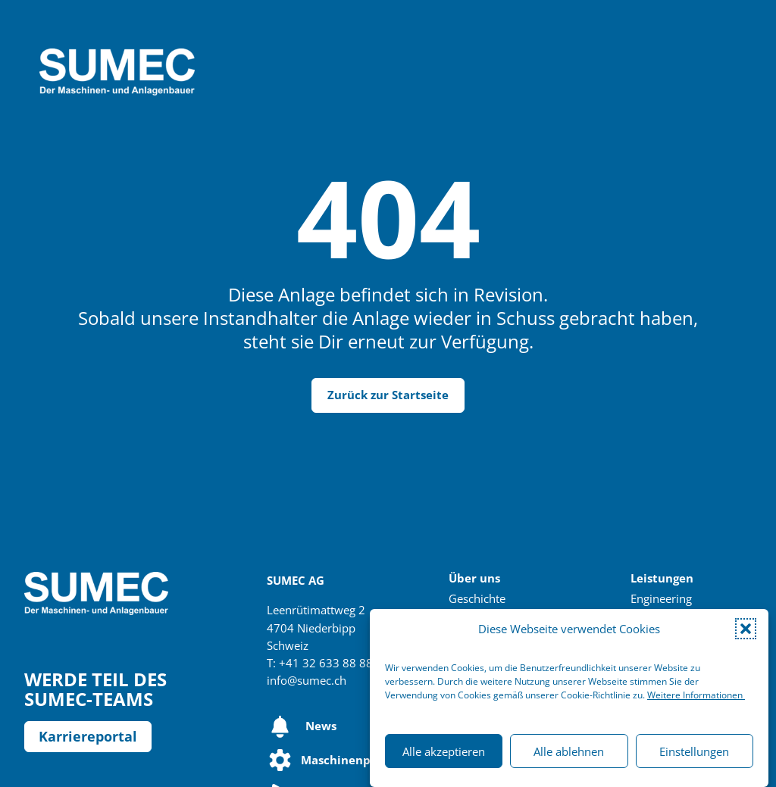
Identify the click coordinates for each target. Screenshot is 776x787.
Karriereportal (88, 736)
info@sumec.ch (306, 681)
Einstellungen (694, 751)
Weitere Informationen (696, 695)
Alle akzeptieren (443, 751)
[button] (745, 628)
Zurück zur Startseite (388, 395)
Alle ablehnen (569, 751)
